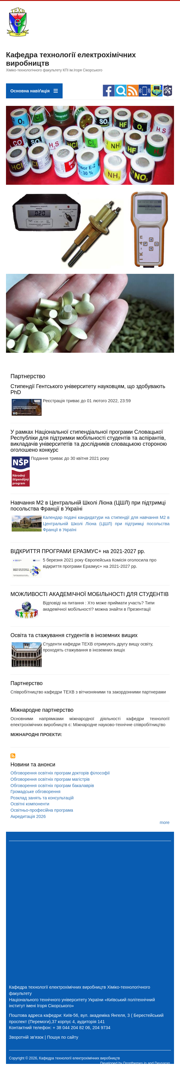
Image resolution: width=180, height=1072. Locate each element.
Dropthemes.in (135, 1063)
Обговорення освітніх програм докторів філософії (60, 773)
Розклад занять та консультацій (42, 797)
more (165, 822)
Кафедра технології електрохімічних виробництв (57, 987)
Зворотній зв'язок (26, 1037)
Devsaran (162, 1063)
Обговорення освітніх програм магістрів (50, 779)
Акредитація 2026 (28, 816)
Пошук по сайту (62, 1037)
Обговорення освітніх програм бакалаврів (52, 785)
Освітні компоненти (29, 803)
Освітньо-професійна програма (41, 810)
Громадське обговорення (35, 791)
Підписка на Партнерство (12, 755)
